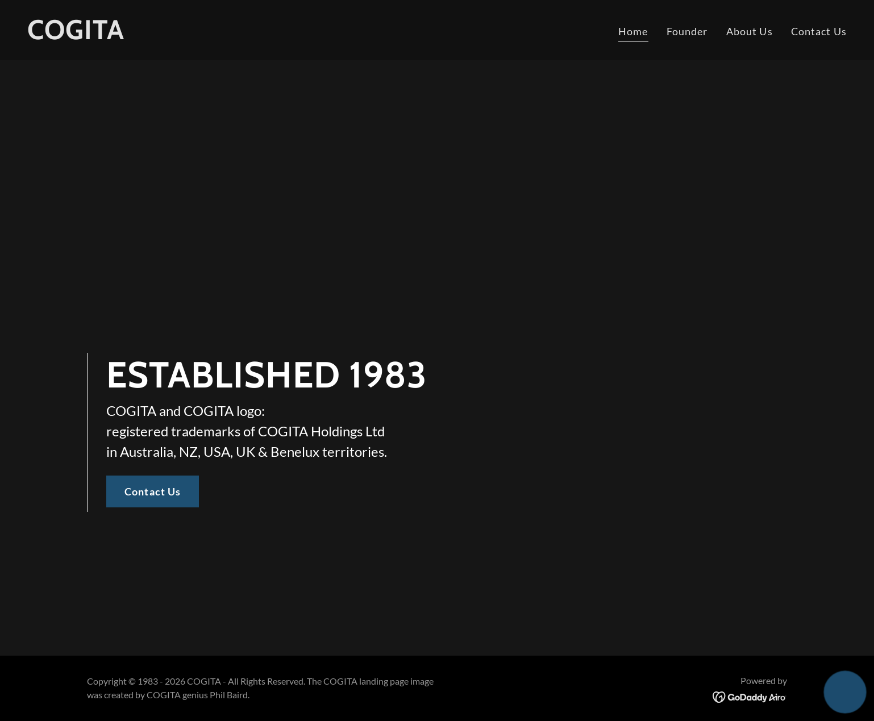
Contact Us (152, 491)
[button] (844, 691)
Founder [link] (687, 31)
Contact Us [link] (819, 31)
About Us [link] (749, 31)
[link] (75, 35)
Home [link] (633, 31)
